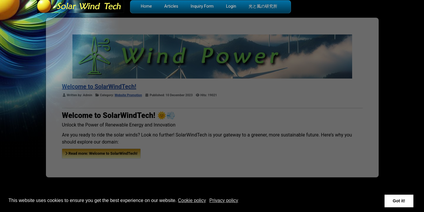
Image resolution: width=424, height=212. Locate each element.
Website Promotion (128, 95)
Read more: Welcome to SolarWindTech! (101, 153)
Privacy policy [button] (223, 200)
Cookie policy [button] (192, 200)
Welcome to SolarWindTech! (99, 86)
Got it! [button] (399, 200)
